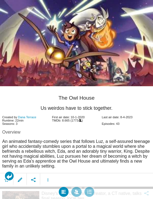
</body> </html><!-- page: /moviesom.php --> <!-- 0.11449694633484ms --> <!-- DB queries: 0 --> (76, 99)
